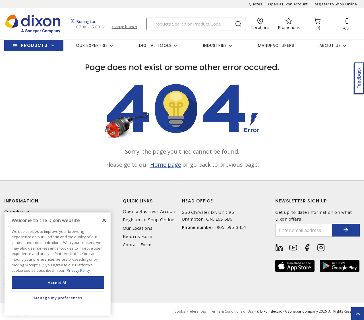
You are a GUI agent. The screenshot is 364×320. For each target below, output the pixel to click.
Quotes (255, 4)
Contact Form (137, 244)
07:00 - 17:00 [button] (88, 27)
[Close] (104, 220)
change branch (124, 27)
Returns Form (137, 236)
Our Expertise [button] (92, 45)
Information (21, 201)
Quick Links (138, 201)
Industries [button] (215, 45)
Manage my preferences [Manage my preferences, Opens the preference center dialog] (58, 297)
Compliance (16, 211)
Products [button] (34, 45)
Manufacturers (276, 45)
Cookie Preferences (190, 311)
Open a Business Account (150, 211)
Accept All (58, 282)
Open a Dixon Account (288, 4)
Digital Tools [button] (155, 45)
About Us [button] (330, 45)
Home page (165, 164)
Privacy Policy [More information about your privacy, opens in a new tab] (78, 270)
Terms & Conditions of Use (232, 311)
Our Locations (137, 228)
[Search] (196, 24)
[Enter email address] (303, 230)
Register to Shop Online (335, 4)
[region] (58, 263)
